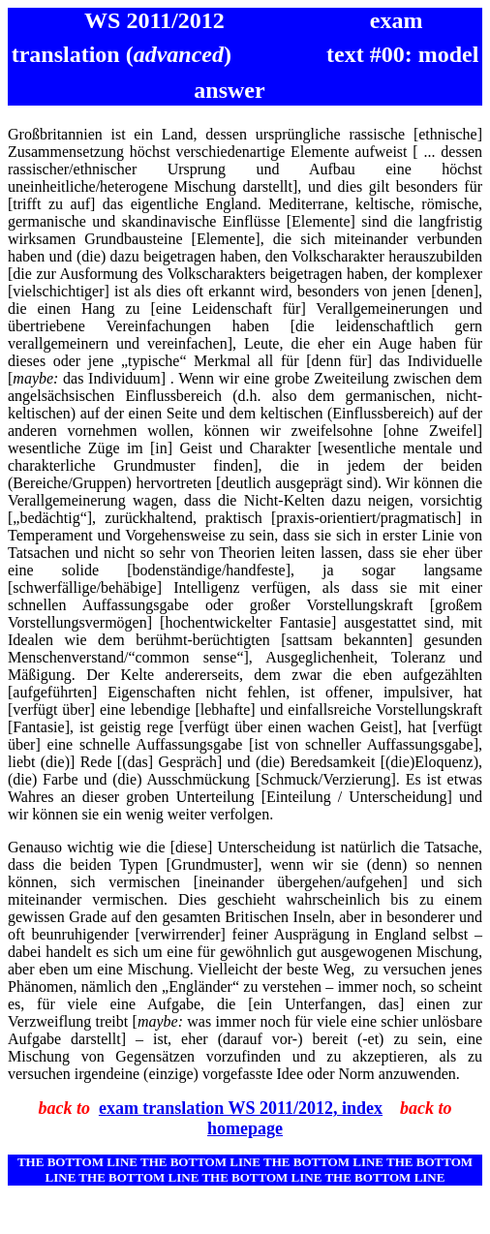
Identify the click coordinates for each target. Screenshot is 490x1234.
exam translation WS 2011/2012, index (241, 1108)
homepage (245, 1128)
